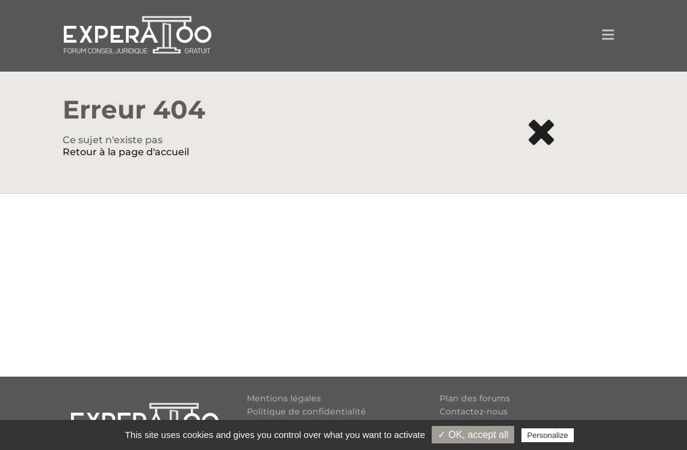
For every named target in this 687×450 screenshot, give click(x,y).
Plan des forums (475, 398)
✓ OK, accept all (473, 435)
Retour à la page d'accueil (126, 152)
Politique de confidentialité (306, 411)
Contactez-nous (474, 411)
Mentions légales (284, 398)
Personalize (547, 435)
